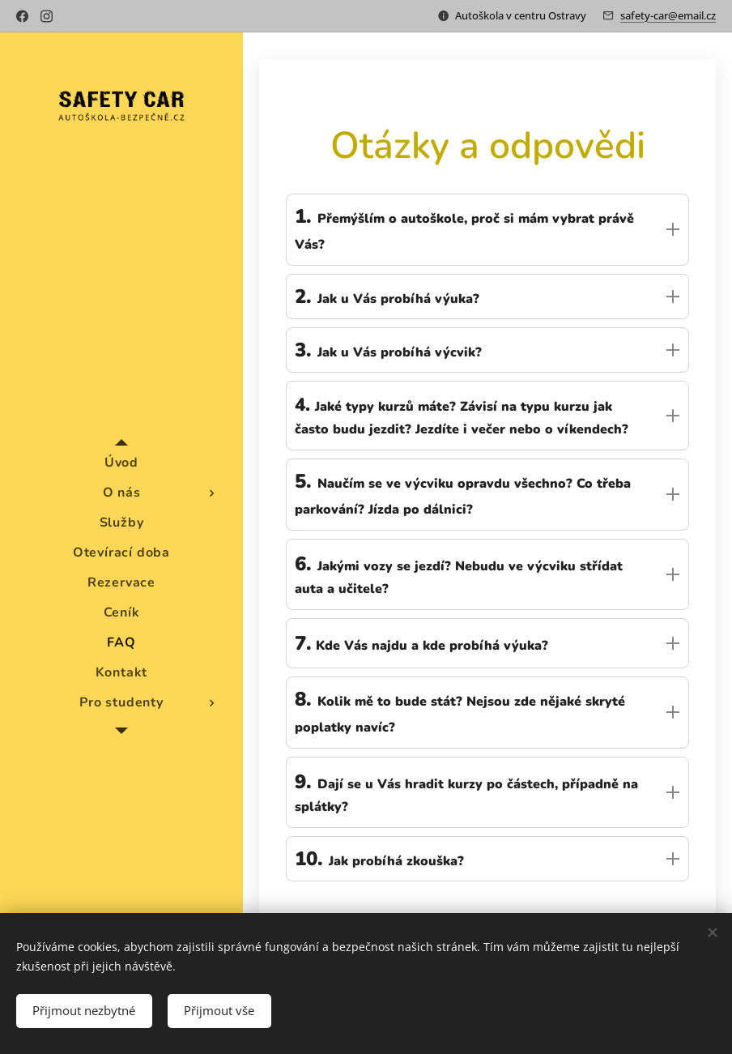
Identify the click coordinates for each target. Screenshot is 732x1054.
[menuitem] (121, 463)
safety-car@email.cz (668, 15)
